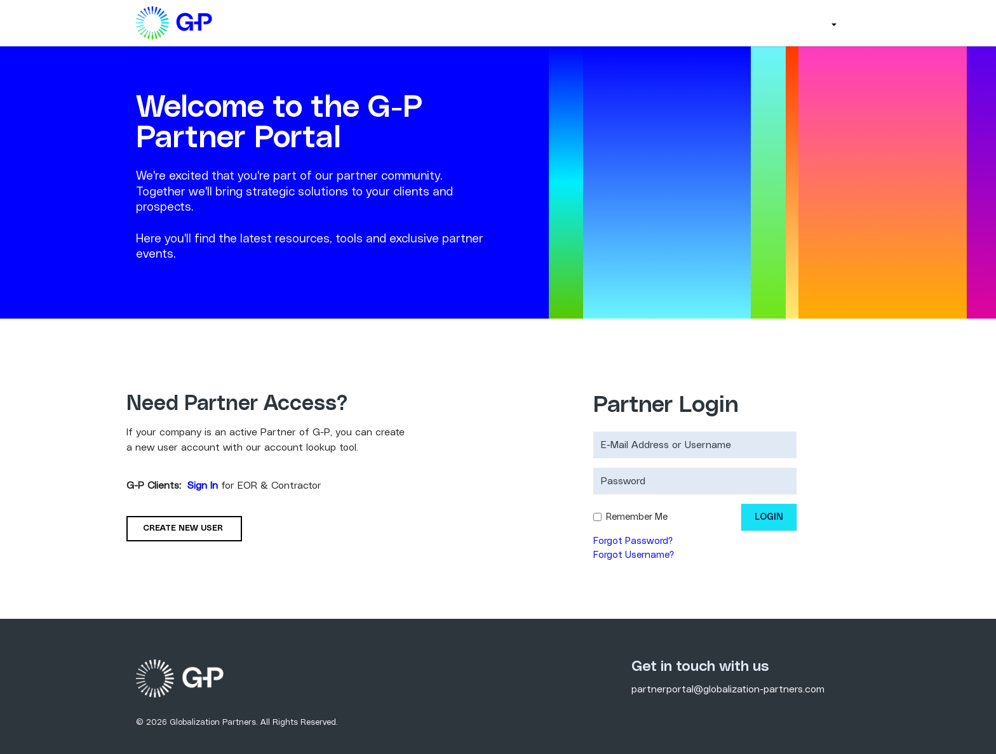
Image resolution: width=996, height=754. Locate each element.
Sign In (202, 485)
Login (769, 517)
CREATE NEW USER (184, 528)
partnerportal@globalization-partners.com (727, 689)
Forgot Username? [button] (633, 555)
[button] (832, 23)
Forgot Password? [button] (633, 541)
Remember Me (637, 517)
